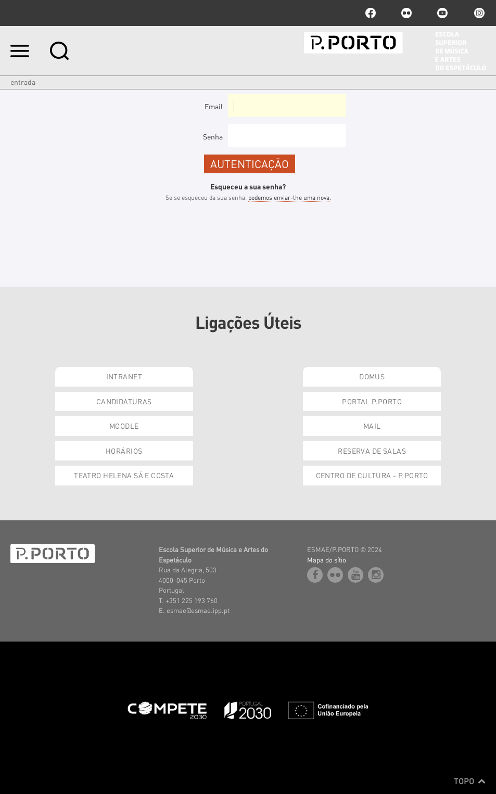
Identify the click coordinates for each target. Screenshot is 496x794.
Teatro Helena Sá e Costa (124, 475)
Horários (124, 450)
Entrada (22, 81)
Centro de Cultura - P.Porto (372, 475)
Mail (372, 425)
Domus (372, 376)
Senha (213, 136)
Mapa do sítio (326, 559)
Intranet (124, 376)
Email (214, 106)
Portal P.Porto (372, 401)
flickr (406, 13)
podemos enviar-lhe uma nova (288, 197)
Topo (470, 781)
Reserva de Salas (372, 450)
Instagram (478, 13)
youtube (442, 13)
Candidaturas (124, 401)
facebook (370, 13)
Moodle (124, 425)
